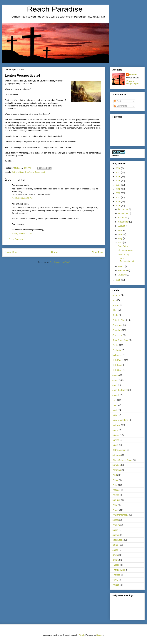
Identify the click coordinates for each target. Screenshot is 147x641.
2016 (118, 176)
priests (115, 520)
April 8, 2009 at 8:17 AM (22, 233)
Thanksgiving (118, 570)
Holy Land (117, 365)
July (120, 230)
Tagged (115, 565)
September (123, 222)
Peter (114, 485)
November (123, 213)
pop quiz (116, 500)
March (121, 266)
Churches (117, 330)
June (120, 234)
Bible (114, 310)
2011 (118, 197)
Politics (115, 495)
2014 (118, 185)
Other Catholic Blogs (122, 460)
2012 (118, 193)
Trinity (115, 580)
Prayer (115, 510)
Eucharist (116, 350)
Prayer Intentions (120, 515)
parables (116, 465)
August (121, 226)
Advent (115, 305)
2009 (118, 205)
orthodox (116, 455)
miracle (115, 435)
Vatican (115, 585)
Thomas (116, 575)
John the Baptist (120, 390)
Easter (115, 345)
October (122, 217)
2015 (118, 180)
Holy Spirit (117, 370)
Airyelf (81, 635)
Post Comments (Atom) (60, 262)
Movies (115, 440)
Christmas (117, 325)
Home (54, 252)
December (123, 209)
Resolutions (118, 540)
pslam (115, 530)
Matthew (116, 425)
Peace (115, 480)
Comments (120, 106)
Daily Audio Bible (120, 340)
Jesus (37, 172)
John (114, 385)
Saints (115, 545)
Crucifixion (29, 172)
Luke (114, 405)
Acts (114, 300)
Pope (114, 505)
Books (115, 315)
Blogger (99, 635)
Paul (114, 475)
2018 (118, 168)
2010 (118, 201)
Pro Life (116, 525)
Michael (133, 74)
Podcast (116, 490)
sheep (115, 550)
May (120, 238)
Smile (115, 555)
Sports (115, 560)
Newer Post (11, 252)
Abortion (116, 295)
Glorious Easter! (125, 250)
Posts (118, 101)
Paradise (116, 470)
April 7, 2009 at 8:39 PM (22, 198)
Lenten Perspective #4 (126, 259)
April (120, 242)
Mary (114, 415)
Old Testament (119, 450)
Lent (43, 172)
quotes (115, 535)
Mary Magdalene (120, 420)
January (122, 275)
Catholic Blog (17, 172)
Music (115, 445)
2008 (118, 280)
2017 (118, 172)
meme (115, 430)
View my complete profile (133, 82)
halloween (117, 355)
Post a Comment (16, 239)
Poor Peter (123, 246)
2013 (118, 189)
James (115, 375)
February (122, 270)
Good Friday (123, 254)
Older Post (97, 252)
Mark (114, 410)
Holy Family (118, 360)
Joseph (115, 395)
